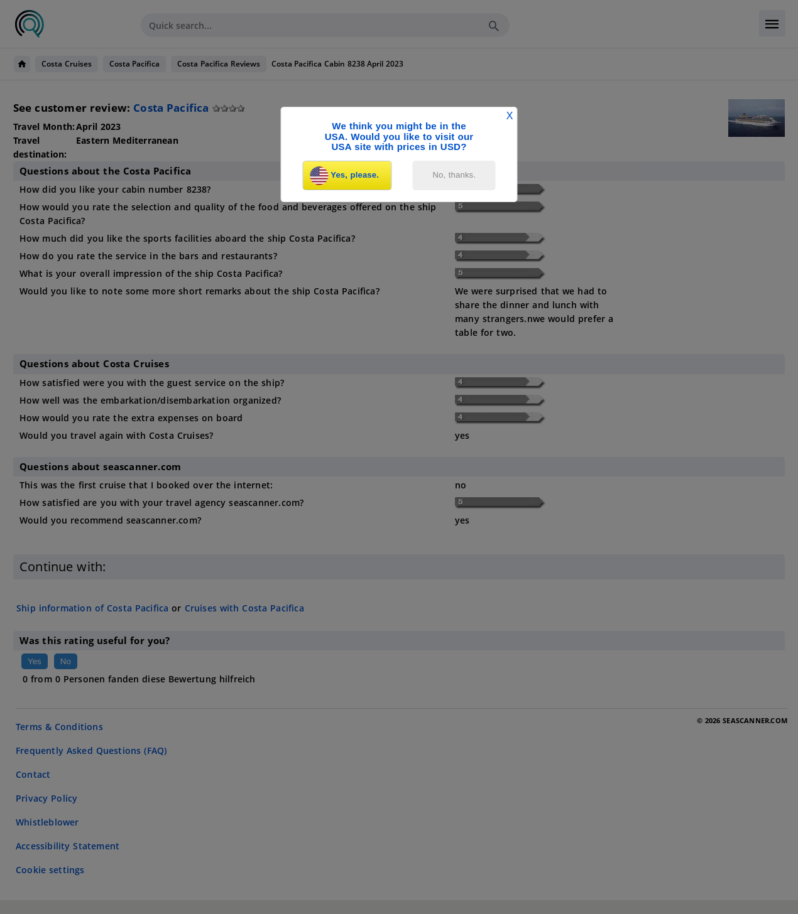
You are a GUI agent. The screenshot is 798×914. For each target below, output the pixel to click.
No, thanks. (454, 175)
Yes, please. (344, 175)
